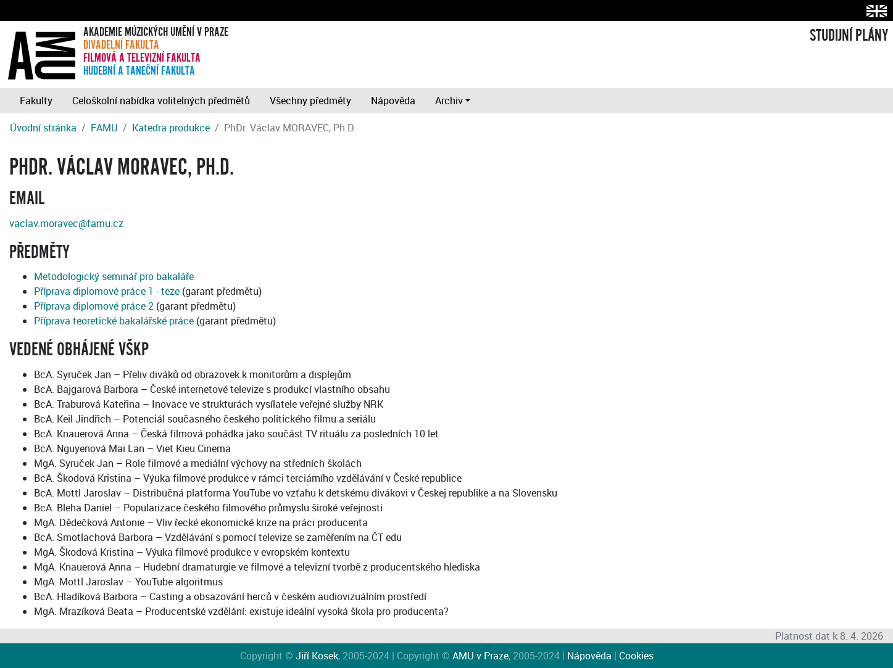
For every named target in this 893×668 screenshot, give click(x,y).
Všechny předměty (310, 100)
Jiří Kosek (317, 655)
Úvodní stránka (43, 127)
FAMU (104, 127)
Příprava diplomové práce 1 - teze (107, 291)
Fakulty (36, 100)
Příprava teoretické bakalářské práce (114, 321)
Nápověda (393, 100)
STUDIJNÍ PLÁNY (849, 35)
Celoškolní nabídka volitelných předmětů (161, 100)
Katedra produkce (171, 127)
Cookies (636, 655)
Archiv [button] (449, 100)
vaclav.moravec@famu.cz (66, 223)
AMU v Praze (480, 655)
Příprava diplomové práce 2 (94, 306)
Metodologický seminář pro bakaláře (114, 276)
